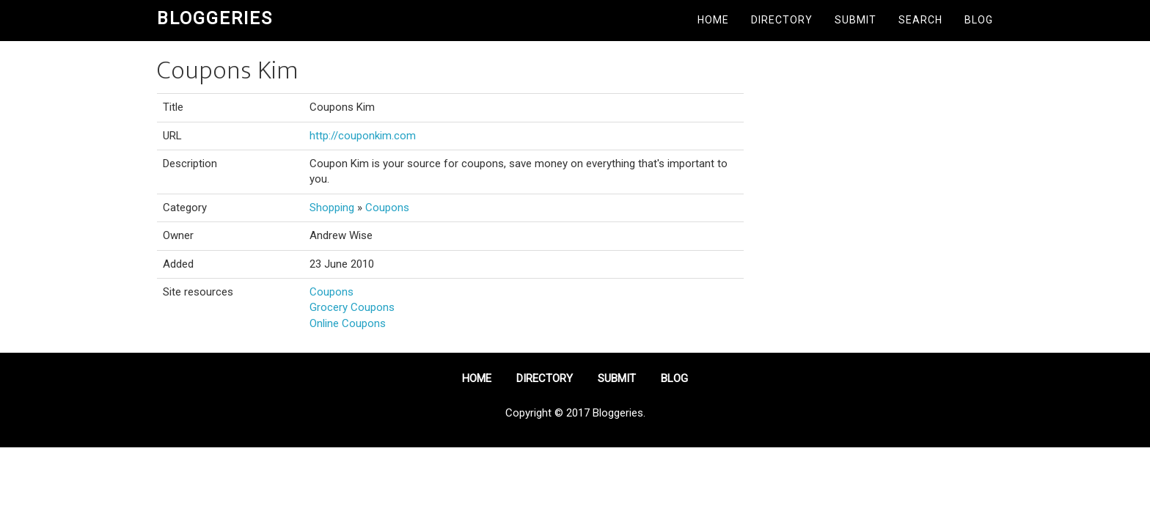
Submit (855, 20)
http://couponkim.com (363, 135)
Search (920, 20)
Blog (978, 20)
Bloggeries (215, 18)
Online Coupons (348, 323)
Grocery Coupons (352, 307)
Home (713, 20)
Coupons (387, 207)
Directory (782, 20)
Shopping (332, 207)
